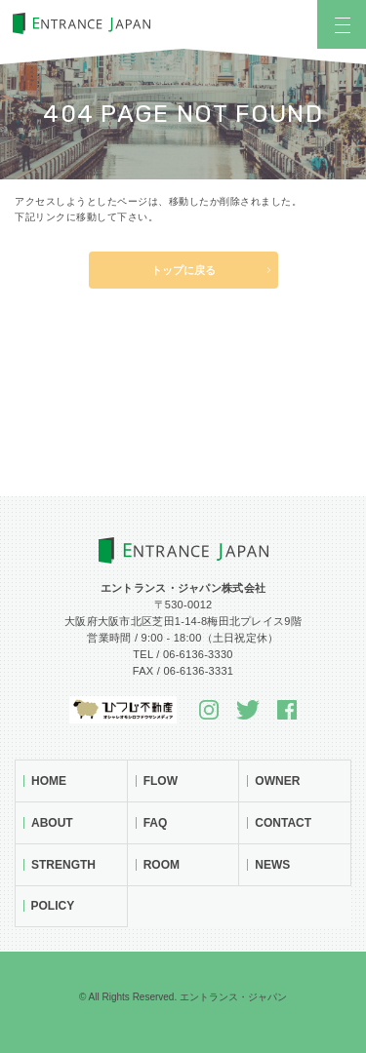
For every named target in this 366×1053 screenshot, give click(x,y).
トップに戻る (183, 270)
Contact (283, 823)
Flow (160, 781)
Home (48, 781)
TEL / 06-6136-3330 (182, 654)
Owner (277, 781)
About (52, 823)
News (272, 865)
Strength (63, 865)
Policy (53, 906)
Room (161, 865)
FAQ (155, 823)
